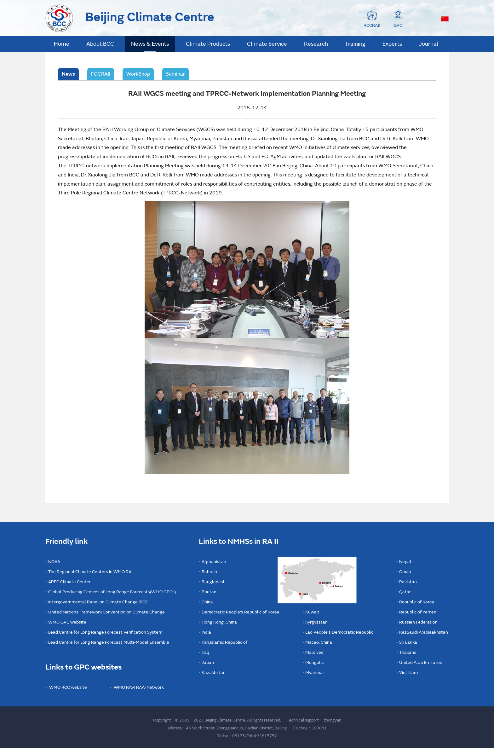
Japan (208, 662)
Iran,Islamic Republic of (224, 642)
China (207, 602)
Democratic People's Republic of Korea (240, 612)
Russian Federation (418, 622)
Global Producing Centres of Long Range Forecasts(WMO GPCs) (112, 592)
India (206, 632)
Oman (405, 571)
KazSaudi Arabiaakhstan (423, 632)
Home (61, 44)
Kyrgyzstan (316, 622)
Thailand (407, 652)
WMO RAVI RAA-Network (139, 687)
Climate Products (208, 44)
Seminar (175, 74)
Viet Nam (408, 672)
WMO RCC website (68, 687)
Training (355, 44)
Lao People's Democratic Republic (339, 632)
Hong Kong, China (219, 622)
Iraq (205, 652)
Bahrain (209, 571)
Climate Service (267, 44)
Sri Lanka (408, 642)
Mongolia (314, 662)
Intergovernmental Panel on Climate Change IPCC (98, 602)
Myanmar (314, 672)
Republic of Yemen (417, 612)
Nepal (405, 561)
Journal (428, 44)
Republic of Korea (416, 602)
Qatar (405, 592)
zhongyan (332, 720)
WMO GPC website (67, 622)
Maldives (314, 652)
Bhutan (209, 592)
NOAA (54, 561)
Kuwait (312, 612)
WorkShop (138, 74)
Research (316, 44)
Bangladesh (214, 581)
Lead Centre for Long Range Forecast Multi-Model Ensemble (108, 642)
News (68, 74)
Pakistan (408, 581)
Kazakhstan (214, 672)
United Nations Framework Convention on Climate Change (106, 612)
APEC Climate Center (69, 581)
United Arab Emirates (420, 662)
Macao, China (318, 642)
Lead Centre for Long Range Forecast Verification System (105, 632)
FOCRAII (100, 74)
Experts (392, 44)
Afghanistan (214, 561)
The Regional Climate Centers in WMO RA (89, 571)
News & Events (150, 44)
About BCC (100, 44)
